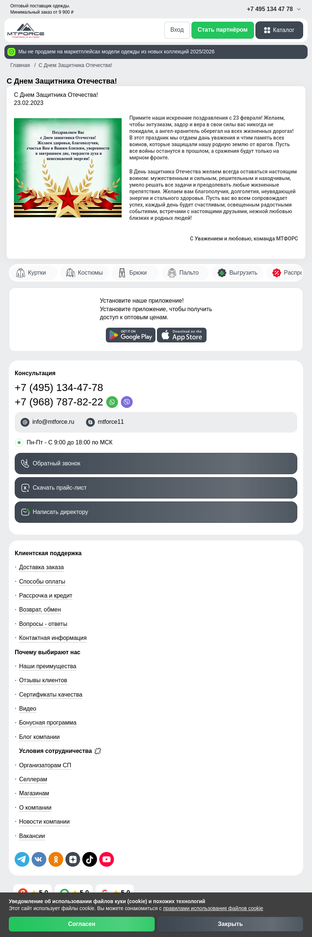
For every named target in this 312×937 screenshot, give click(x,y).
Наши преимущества (47, 666)
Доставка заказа (41, 567)
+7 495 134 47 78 (274, 9)
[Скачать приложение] (130, 335)
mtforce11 (111, 422)
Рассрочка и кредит (45, 595)
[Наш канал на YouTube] (106, 859)
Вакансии (32, 836)
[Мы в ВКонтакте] (39, 859)
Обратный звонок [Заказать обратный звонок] (56, 463)
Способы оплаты (42, 581)
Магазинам (34, 793)
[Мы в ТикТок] (89, 859)
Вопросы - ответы (43, 624)
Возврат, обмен (40, 609)
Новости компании (44, 821)
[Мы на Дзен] (72, 859)
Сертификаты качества (50, 694)
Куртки (37, 273)
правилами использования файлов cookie (213, 908)
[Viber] (128, 402)
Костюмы (90, 273)
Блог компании (39, 737)
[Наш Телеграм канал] (22, 859)
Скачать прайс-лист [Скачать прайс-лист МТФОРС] (60, 488)
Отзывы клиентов (43, 680)
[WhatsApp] (113, 402)
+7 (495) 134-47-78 (59, 387)
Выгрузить (243, 273)
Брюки (138, 273)
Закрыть (230, 924)
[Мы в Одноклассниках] (56, 859)
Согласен (81, 924)
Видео (27, 708)
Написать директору (60, 512)
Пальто (189, 273)
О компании (35, 807)
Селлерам (33, 779)
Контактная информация (53, 638)
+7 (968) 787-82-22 (59, 402)
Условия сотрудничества (60, 751)
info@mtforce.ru (53, 422)
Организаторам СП (45, 765)
